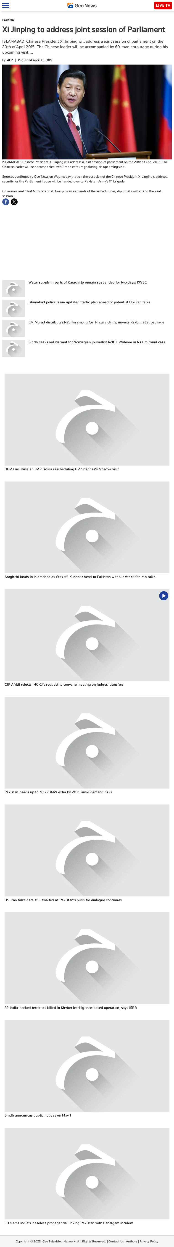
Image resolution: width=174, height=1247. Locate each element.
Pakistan (8, 20)
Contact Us (116, 1241)
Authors (131, 1241)
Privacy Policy (149, 1241)
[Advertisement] (87, 241)
